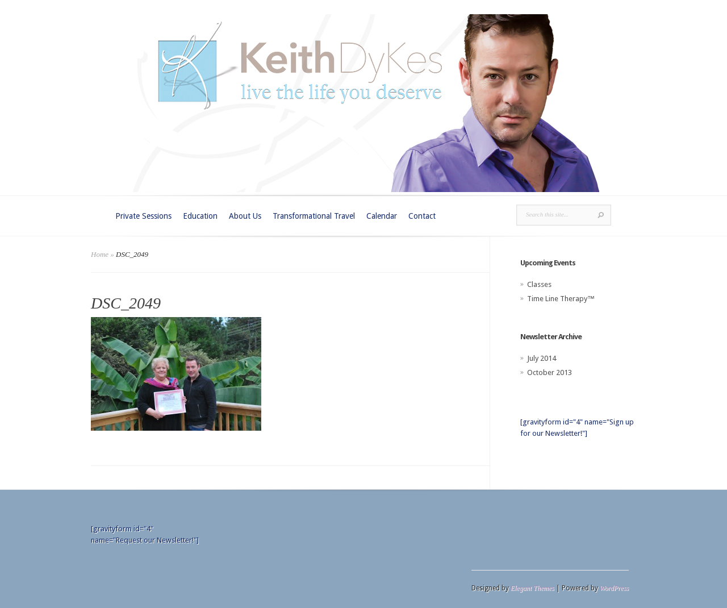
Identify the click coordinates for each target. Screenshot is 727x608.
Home (99, 254)
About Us (245, 215)
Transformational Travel (314, 215)
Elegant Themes (532, 588)
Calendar (381, 215)
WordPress (614, 588)
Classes (539, 284)
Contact (422, 215)
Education (200, 215)
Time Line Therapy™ (561, 298)
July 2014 (541, 358)
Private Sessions (143, 215)
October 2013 (549, 372)
